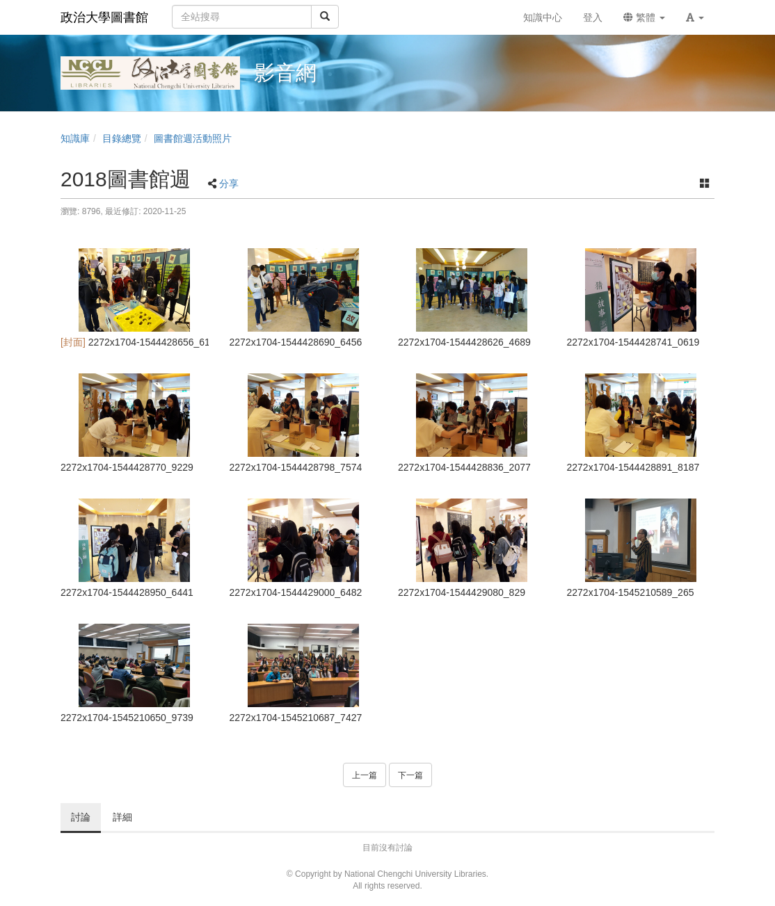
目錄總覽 (121, 138)
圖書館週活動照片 (193, 138)
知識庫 (75, 138)
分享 (229, 183)
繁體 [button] (644, 17)
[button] (695, 17)
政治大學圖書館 (104, 17)
